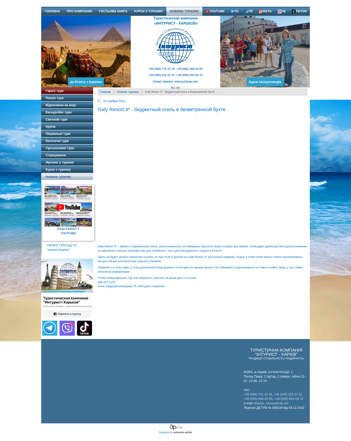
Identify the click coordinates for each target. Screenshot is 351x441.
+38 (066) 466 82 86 (189, 68)
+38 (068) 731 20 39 (161, 68)
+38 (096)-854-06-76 (288, 399)
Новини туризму (128, 91)
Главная (105, 91)
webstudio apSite (182, 432)
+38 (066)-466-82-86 (258, 399)
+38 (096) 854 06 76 (189, 75)
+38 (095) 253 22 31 (161, 75)
